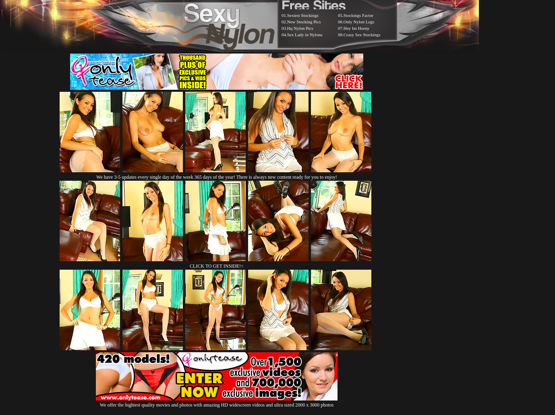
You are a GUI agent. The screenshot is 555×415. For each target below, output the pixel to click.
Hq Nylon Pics (300, 28)
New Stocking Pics (304, 21)
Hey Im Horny (356, 28)
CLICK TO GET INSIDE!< (217, 266)
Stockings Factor (358, 15)
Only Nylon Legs (359, 21)
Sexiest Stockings (303, 15)
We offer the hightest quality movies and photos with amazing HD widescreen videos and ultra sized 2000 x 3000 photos (217, 402)
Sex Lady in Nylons (305, 34)
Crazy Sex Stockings (362, 34)
